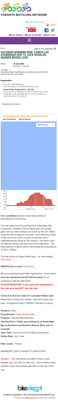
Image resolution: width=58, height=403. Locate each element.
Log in (52, 25)
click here (6, 259)
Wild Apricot (30, 398)
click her (18, 336)
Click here (28, 266)
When (3, 64)
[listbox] (45, 49)
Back (3, 48)
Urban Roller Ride (25, 314)
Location (4, 70)
